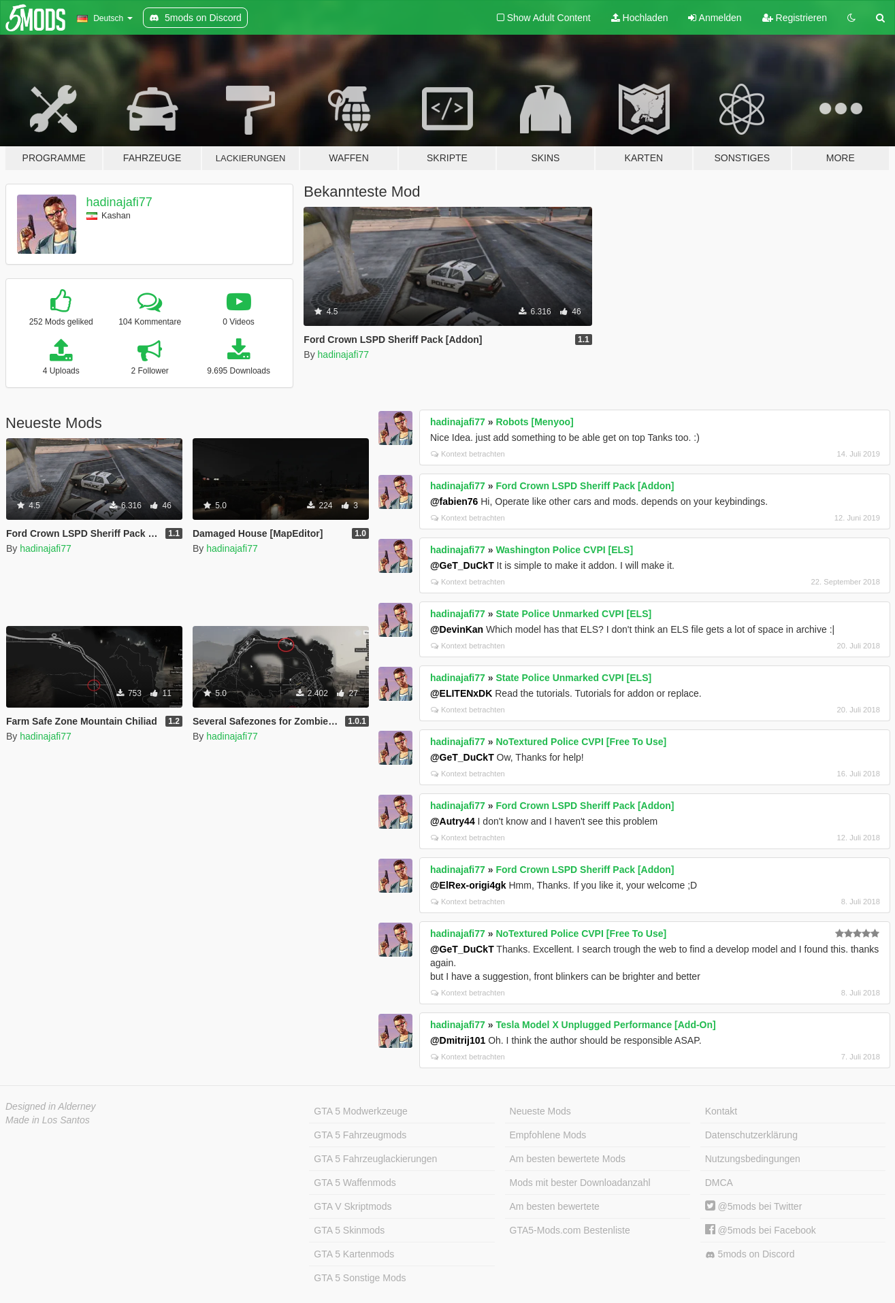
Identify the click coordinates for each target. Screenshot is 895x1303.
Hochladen (639, 17)
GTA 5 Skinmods (349, 1230)
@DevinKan (456, 629)
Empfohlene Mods (548, 1134)
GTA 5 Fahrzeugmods (360, 1134)
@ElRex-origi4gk (468, 885)
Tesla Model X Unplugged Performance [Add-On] (605, 1024)
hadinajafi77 (119, 202)
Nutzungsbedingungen (752, 1158)
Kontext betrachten (468, 454)
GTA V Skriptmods (352, 1206)
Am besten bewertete (555, 1206)
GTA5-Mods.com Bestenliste (570, 1230)
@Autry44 (452, 821)
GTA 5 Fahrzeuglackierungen (375, 1158)
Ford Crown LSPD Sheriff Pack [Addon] (584, 485)
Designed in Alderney (50, 1106)
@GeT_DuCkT (462, 565)
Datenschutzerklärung (751, 1134)
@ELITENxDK (461, 693)
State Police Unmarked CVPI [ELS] (573, 613)
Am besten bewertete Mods (567, 1158)
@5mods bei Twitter (753, 1206)
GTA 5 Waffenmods (354, 1182)
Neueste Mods (540, 1111)
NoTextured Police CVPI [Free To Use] (580, 741)
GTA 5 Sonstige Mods (360, 1277)
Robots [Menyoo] (534, 421)
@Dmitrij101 (457, 1040)
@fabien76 (454, 501)
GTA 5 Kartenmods (354, 1254)
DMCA (719, 1182)
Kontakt (721, 1111)
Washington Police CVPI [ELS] (564, 549)
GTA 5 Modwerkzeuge (360, 1111)
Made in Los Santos (47, 1120)
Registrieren (794, 17)
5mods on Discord (750, 1254)
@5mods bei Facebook (760, 1230)
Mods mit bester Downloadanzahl (580, 1182)
